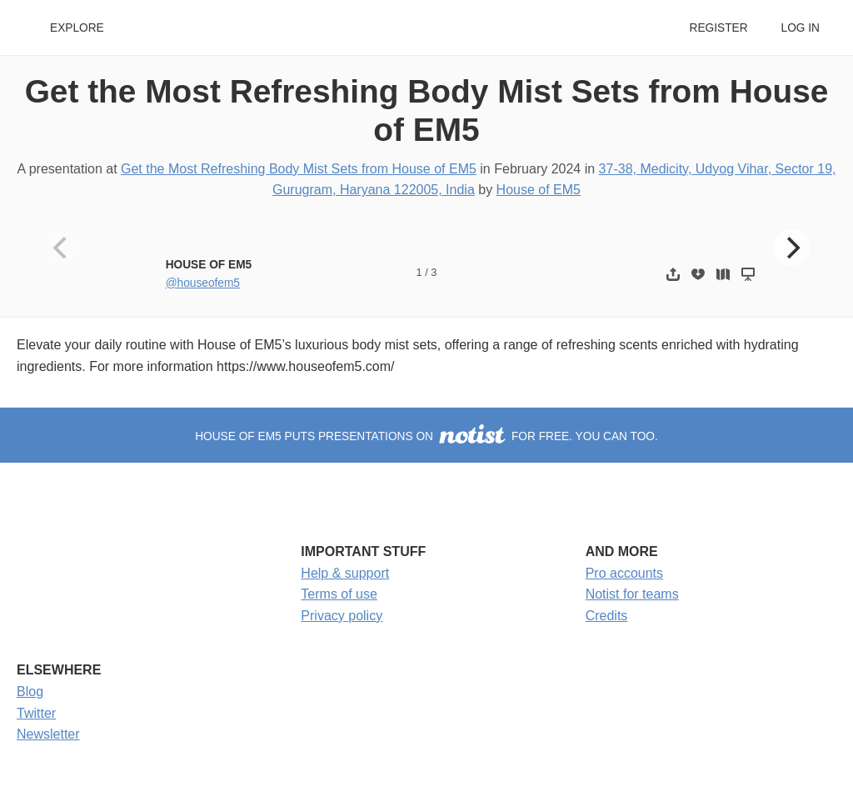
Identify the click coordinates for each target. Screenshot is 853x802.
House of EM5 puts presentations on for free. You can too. (426, 436)
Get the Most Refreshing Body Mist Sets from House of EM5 (298, 169)
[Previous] (61, 247)
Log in (800, 28)
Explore (77, 28)
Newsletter (48, 734)
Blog (30, 691)
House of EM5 (538, 190)
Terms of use (339, 594)
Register (718, 28)
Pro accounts (624, 573)
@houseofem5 (203, 283)
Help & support (345, 573)
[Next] (791, 247)
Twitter (36, 713)
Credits (607, 616)
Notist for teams (632, 594)
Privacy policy (341, 616)
